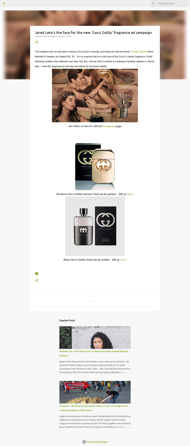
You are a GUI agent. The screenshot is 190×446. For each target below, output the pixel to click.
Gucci (130, 194)
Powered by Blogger (95, 442)
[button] (36, 42)
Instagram (109, 126)
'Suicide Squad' (138, 51)
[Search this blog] (172, 3)
